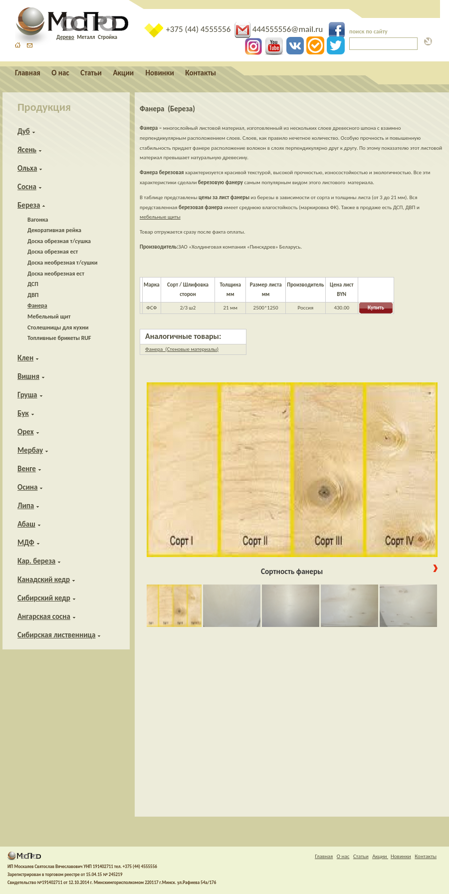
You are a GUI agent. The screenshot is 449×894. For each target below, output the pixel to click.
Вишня (28, 376)
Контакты (200, 72)
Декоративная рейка (54, 230)
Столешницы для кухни (57, 327)
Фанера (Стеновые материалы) (182, 349)
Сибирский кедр (43, 598)
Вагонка (37, 219)
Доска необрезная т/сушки (62, 262)
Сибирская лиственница (56, 634)
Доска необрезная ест (55, 273)
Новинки (160, 72)
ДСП (32, 284)
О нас (60, 72)
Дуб (23, 131)
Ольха (27, 168)
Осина (27, 487)
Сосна (26, 186)
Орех (25, 431)
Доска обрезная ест (52, 251)
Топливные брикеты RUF (59, 337)
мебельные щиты (160, 217)
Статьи (91, 72)
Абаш (26, 524)
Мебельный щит (48, 316)
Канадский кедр (43, 579)
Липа (25, 505)
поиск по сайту (368, 31)
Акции (124, 72)
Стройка (107, 37)
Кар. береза (36, 561)
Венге (26, 468)
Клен (25, 357)
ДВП (32, 295)
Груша (27, 394)
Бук (23, 413)
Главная (27, 72)
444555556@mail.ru (279, 29)
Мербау (30, 450)
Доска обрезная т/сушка (59, 241)
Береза (28, 205)
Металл (86, 37)
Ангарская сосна (43, 616)
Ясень (26, 149)
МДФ (25, 542)
